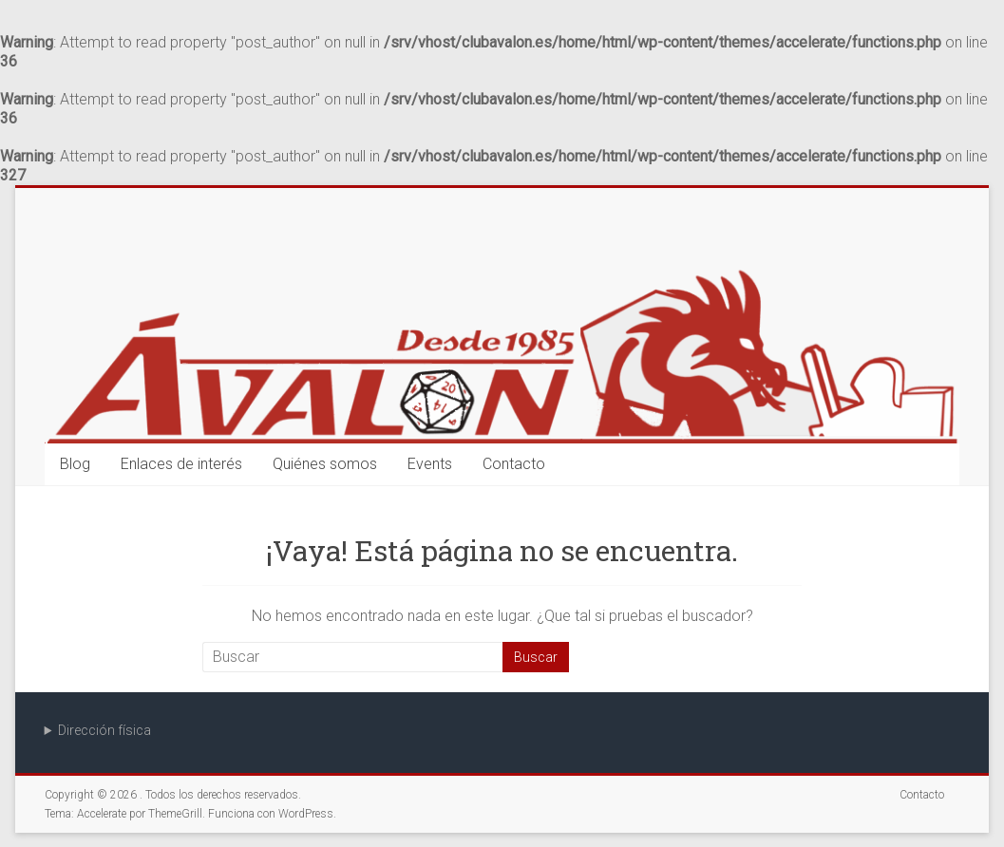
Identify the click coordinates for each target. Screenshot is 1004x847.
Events (429, 464)
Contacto (514, 464)
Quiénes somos (325, 464)
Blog (75, 464)
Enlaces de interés (181, 464)
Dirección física (104, 730)
